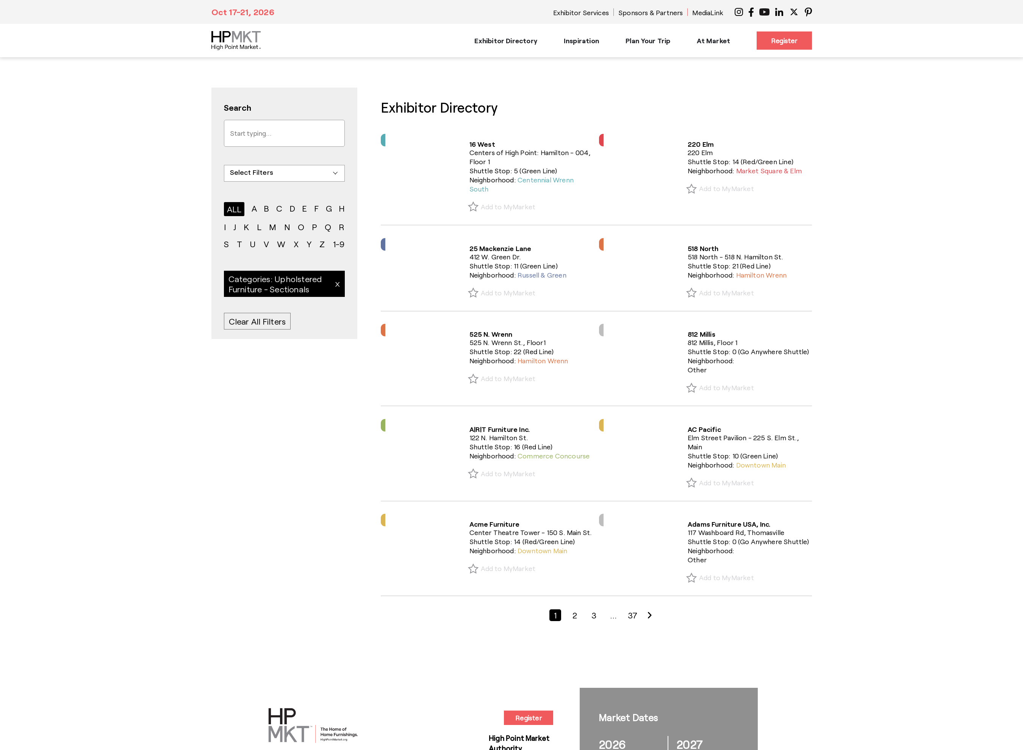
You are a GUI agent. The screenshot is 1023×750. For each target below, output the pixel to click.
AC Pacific (704, 429)
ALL (234, 209)
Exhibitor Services (581, 12)
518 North (703, 248)
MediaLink (707, 12)
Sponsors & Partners (650, 12)
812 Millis (701, 334)
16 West (482, 144)
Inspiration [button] (581, 40)
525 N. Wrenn (491, 334)
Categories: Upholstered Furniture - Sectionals (275, 283)
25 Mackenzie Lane (500, 248)
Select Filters (252, 172)
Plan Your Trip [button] (648, 40)
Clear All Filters (257, 321)
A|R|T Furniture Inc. (499, 429)
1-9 (339, 244)
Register (784, 40)
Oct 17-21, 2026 (242, 12)
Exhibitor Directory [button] (505, 40)
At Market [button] (713, 40)
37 (632, 615)
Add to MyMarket (508, 206)
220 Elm (701, 144)
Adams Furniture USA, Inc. (729, 524)
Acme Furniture (494, 524)
